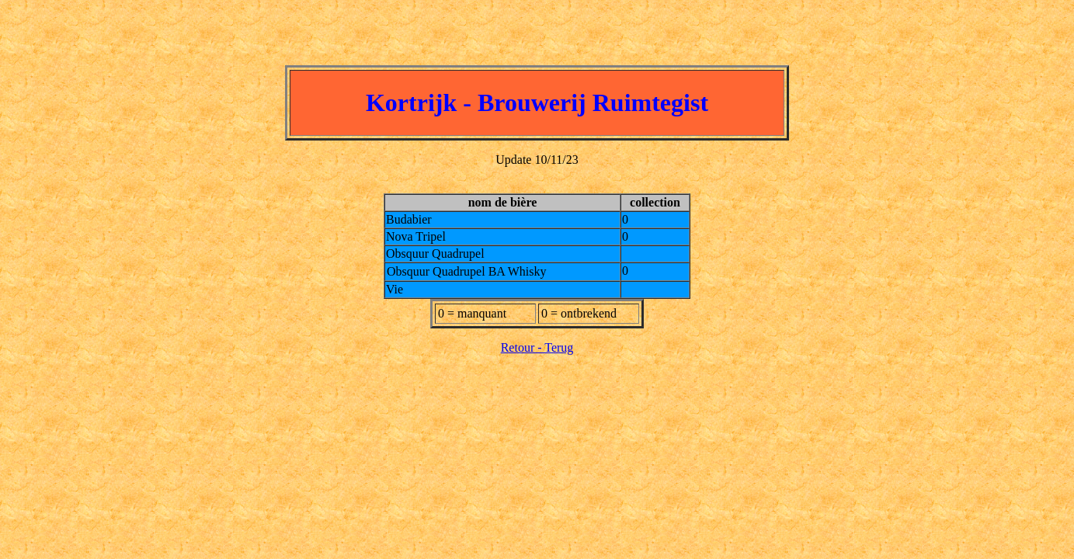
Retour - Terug (537, 347)
